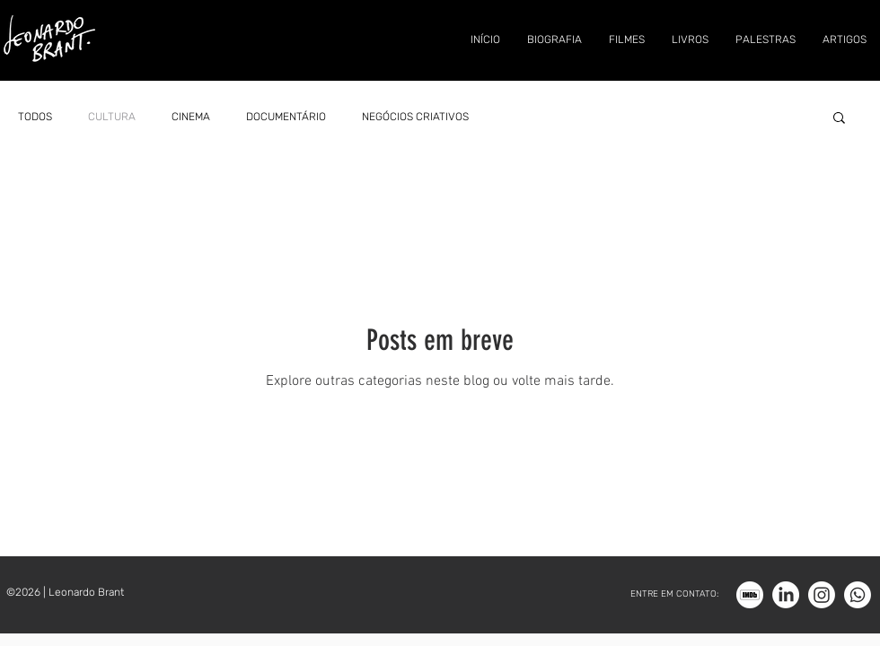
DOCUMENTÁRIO (286, 116)
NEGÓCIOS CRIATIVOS (415, 116)
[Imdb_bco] (749, 594)
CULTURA (112, 116)
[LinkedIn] (785, 594)
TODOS (35, 116)
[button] (839, 118)
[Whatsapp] (857, 594)
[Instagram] (821, 594)
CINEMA (191, 116)
